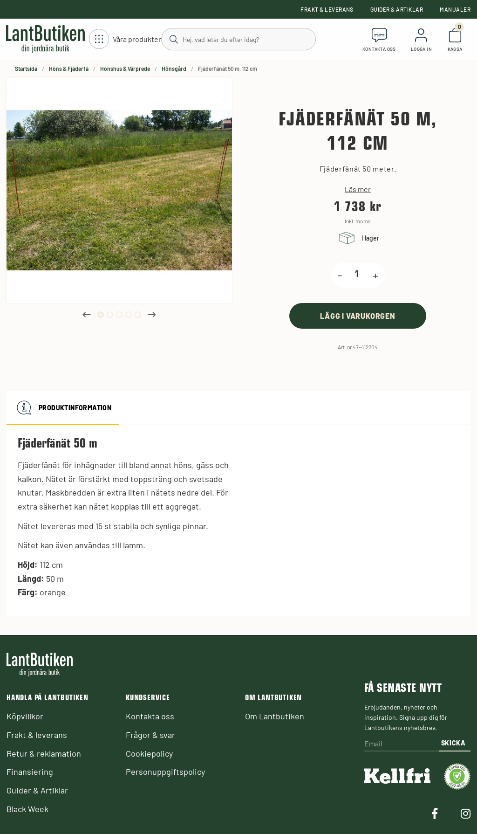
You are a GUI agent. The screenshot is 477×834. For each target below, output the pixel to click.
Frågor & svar (150, 735)
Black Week (27, 809)
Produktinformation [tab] (63, 408)
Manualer (455, 9)
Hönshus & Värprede (125, 68)
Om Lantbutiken (274, 716)
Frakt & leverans (327, 9)
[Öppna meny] (125, 39)
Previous (86, 314)
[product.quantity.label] (357, 275)
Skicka (453, 743)
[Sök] (238, 38)
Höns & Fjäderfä (69, 68)
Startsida (26, 68)
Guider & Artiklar (396, 9)
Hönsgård (174, 68)
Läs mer (358, 189)
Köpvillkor (25, 716)
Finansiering (30, 771)
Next (152, 314)
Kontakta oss (150, 716)
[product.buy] (357, 316)
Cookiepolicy (149, 753)
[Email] (401, 744)
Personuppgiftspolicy (165, 771)
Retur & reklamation (44, 753)
